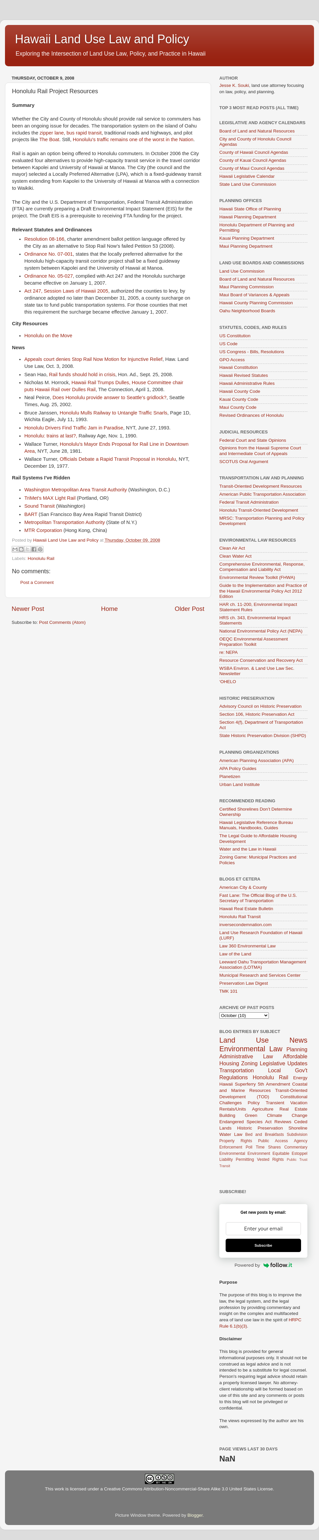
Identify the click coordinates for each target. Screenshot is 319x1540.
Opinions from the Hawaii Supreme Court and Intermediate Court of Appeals (260, 450)
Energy (300, 1077)
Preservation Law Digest (243, 983)
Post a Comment (37, 582)
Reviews (282, 1121)
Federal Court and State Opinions (252, 440)
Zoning (249, 1063)
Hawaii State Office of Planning (250, 208)
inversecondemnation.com (245, 924)
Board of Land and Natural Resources (257, 130)
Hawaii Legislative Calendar (247, 176)
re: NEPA (228, 652)
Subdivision (297, 1134)
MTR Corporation (43, 530)
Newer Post (28, 608)
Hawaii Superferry (237, 1084)
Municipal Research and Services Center (260, 975)
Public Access (273, 1141)
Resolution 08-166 (44, 239)
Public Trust (297, 1159)
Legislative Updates (283, 1063)
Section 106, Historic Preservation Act (256, 714)
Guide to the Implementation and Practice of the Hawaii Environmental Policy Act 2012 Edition (263, 591)
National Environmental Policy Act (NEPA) (260, 631)
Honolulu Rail (41, 558)
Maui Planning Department (245, 246)
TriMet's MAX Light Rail (49, 498)
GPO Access (232, 359)
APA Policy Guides (238, 768)
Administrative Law (246, 1056)
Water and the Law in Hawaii (247, 849)
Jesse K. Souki (234, 85)
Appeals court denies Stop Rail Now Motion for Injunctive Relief (93, 359)
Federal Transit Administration (249, 502)
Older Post (189, 608)
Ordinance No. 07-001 (48, 254)
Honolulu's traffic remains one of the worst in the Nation (133, 139)
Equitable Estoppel (289, 1153)
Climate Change (287, 1115)
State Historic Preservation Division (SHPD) (262, 735)
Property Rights (235, 1141)
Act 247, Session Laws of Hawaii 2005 (66, 291)
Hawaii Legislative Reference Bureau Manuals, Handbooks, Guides (256, 825)
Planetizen (229, 776)
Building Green (238, 1115)
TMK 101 (228, 991)
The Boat (49, 139)
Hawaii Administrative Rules (247, 383)
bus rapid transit (84, 132)
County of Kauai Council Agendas (252, 160)
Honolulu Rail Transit (240, 916)
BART (30, 514)
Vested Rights (270, 1159)
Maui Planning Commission (246, 286)
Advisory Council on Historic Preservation (260, 706)
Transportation (236, 1070)
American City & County (243, 887)
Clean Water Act (235, 556)
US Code (228, 343)
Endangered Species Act (245, 1121)
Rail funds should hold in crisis (82, 374)
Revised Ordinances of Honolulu (251, 415)
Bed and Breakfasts (264, 1134)
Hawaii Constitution (238, 367)
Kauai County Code (238, 399)
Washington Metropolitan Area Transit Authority (75, 489)
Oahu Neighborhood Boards (247, 310)
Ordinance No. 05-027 (48, 276)
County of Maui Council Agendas (251, 168)
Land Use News (263, 1040)
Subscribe (263, 1245)
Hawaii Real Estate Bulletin (246, 908)
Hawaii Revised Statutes (243, 375)
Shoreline (297, 1128)
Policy (254, 1102)
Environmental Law (250, 1049)
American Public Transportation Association (262, 494)
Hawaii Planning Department (247, 216)
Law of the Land (235, 953)
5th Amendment (274, 1084)
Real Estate (293, 1109)
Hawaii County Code (239, 391)
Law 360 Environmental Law (247, 945)
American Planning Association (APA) (256, 760)
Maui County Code (238, 407)
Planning (296, 1049)
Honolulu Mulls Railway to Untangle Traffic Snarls (113, 412)
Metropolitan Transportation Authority (64, 522)
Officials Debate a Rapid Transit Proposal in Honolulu (118, 459)
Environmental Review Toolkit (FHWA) (257, 577)
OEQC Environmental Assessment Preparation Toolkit (253, 642)
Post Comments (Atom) (62, 622)
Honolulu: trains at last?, (50, 435)
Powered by (263, 1265)
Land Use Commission (242, 271)
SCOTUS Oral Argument (243, 461)
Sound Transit (39, 506)
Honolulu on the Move (48, 335)
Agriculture (262, 1109)
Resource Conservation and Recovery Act (261, 660)
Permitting (245, 1159)
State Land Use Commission (247, 184)
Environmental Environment (244, 1153)
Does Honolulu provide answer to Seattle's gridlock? (109, 397)
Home (109, 608)
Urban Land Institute (239, 784)
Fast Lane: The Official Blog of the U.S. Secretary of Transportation (258, 898)
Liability (226, 1159)
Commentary (296, 1147)
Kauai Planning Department (246, 238)
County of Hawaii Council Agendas (253, 152)
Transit (224, 1166)
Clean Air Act (232, 548)
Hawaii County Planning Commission (256, 302)
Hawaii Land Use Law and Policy (102, 39)
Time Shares (268, 1147)
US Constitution (235, 335)
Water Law (230, 1134)
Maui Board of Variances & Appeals (254, 294)
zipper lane (52, 132)
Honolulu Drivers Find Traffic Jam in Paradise (73, 427)
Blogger (195, 1515)
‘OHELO (227, 681)
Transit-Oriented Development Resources (260, 486)
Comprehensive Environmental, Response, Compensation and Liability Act (262, 567)
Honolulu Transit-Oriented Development (258, 510)
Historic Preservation (260, 1128)
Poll (249, 1147)
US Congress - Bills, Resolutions (251, 351)
